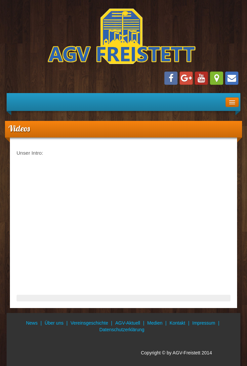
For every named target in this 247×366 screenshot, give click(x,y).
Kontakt (177, 323)
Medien (154, 323)
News (32, 323)
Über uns (54, 323)
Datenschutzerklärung (121, 329)
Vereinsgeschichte (89, 323)
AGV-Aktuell (127, 323)
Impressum (203, 323)
